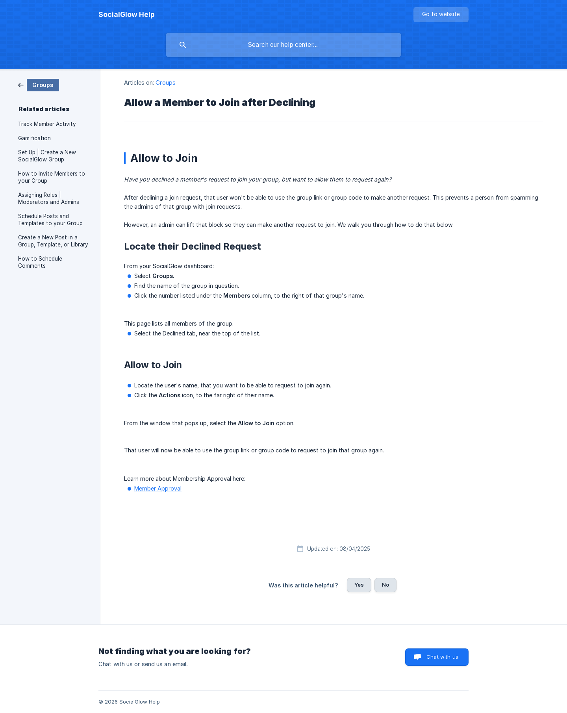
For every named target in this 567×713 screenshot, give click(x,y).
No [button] (385, 585)
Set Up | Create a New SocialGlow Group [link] (47, 156)
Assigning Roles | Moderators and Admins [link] (48, 198)
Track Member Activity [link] (47, 124)
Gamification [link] (34, 138)
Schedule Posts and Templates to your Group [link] (50, 219)
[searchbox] (283, 45)
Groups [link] (166, 82)
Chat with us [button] (442, 657)
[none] (126, 14)
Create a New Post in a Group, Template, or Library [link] (53, 241)
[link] (38, 84)
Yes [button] (359, 585)
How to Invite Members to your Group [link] (51, 177)
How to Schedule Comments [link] (40, 262)
